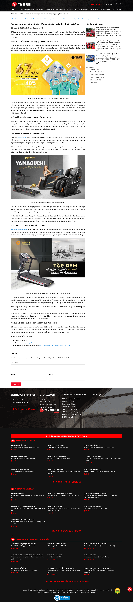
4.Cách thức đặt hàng (69, 406)
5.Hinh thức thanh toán (69, 409)
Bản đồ (14, 450)
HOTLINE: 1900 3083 (96, 4)
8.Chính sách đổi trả (68, 417)
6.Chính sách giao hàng (70, 412)
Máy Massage (71, 9)
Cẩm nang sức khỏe (88, 19)
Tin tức (118, 9)
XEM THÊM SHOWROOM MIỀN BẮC (66, 482)
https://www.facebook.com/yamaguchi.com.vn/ (54, 345)
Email (51, 375)
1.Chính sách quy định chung (71, 399)
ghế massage (21, 137)
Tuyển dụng (102, 19)
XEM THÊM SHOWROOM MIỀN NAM (66, 531)
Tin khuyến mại (17, 19)
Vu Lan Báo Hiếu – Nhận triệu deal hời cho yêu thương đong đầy (109, 55)
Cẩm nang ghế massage (52, 19)
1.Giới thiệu (43, 399)
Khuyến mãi (94, 9)
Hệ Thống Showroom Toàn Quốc (32, 9)
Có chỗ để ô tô (16, 548)
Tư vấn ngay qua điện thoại (24, 409)
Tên (13, 375)
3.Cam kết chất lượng (69, 404)
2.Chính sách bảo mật (69, 401)
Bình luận (14, 362)
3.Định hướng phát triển (48, 404)
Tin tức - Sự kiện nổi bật (33, 19)
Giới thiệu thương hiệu (107, 9)
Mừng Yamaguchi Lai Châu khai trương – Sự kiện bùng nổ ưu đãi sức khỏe (108, 28)
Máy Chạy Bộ (60, 9)
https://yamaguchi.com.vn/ (29, 343)
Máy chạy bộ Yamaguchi (19, 229)
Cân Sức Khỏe (83, 9)
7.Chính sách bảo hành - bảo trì (72, 414)
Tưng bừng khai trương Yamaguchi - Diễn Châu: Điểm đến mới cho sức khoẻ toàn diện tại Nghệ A (108, 42)
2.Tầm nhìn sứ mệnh (47, 402)
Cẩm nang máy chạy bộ (71, 19)
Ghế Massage (49, 9)
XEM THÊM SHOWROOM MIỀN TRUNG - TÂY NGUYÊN (67, 581)
